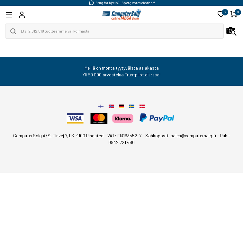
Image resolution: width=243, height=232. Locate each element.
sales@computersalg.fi (193, 135)
